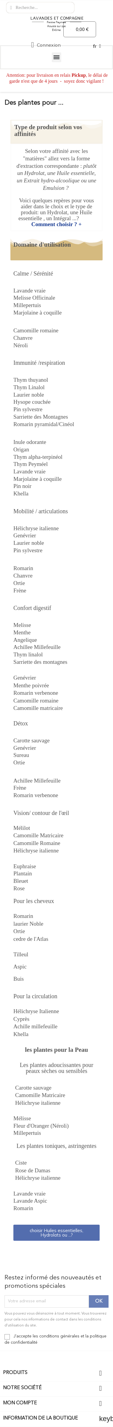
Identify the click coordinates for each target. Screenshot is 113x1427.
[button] (56, 1233)
